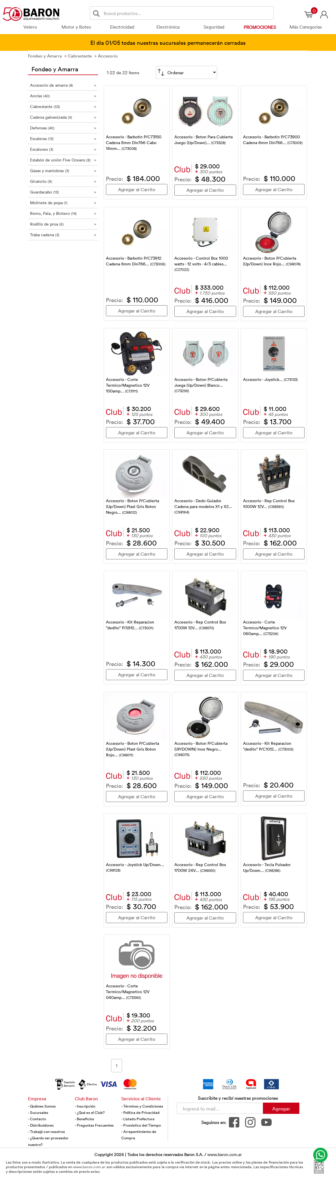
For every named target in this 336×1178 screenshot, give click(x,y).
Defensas (63, 128)
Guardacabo (63, 192)
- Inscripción (85, 1106)
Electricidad (122, 27)
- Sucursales (38, 1112)
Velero (30, 27)
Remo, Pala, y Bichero (63, 213)
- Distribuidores (41, 1125)
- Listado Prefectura (137, 1118)
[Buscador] (187, 13)
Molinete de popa (63, 202)
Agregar (281, 1108)
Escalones (63, 149)
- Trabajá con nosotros (46, 1131)
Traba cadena (63, 234)
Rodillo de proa (63, 224)
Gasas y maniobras (63, 170)
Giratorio (63, 181)
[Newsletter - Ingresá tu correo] (220, 1108)
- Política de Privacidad (140, 1112)
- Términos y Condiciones (142, 1106)
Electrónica (168, 27)
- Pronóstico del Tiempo (141, 1125)
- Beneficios (84, 1118)
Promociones (260, 27)
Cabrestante (63, 106)
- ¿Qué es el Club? (90, 1112)
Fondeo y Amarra (54, 69)
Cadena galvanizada (63, 117)
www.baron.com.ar (224, 1154)
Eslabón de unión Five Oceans (63, 160)
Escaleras (63, 138)
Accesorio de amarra (63, 85)
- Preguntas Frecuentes (94, 1125)
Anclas (63, 95)
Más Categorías (306, 27)
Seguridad (214, 27)
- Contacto (37, 1118)
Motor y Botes (76, 27)
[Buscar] (97, 13)
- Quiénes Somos (42, 1106)
